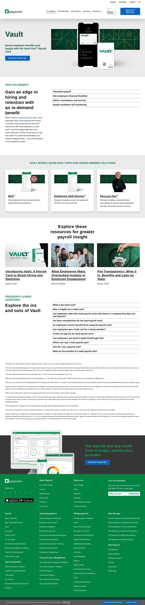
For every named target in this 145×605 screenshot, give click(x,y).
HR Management (81, 514)
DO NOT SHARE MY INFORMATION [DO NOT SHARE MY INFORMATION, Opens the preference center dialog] (112, 602)
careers (113, 2)
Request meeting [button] (97, 462)
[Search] (139, 2)
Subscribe (134, 494)
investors (122, 2)
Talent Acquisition (13, 562)
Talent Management (48, 514)
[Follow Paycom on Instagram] (22, 493)
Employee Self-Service (69, 196)
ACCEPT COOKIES (132, 602)
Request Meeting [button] (17, 58)
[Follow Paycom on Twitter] (12, 493)
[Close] (142, 602)
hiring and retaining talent (28, 118)
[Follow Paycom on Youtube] (27, 493)
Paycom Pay (108, 196)
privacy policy (66, 602)
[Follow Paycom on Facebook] (17, 493)
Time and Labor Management (52, 558)
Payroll (8, 514)
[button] (51, 11)
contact (132, 2)
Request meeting (130, 11)
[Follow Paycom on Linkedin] (7, 493)
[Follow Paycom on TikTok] (32, 493)
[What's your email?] (118, 494)
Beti (11, 196)
